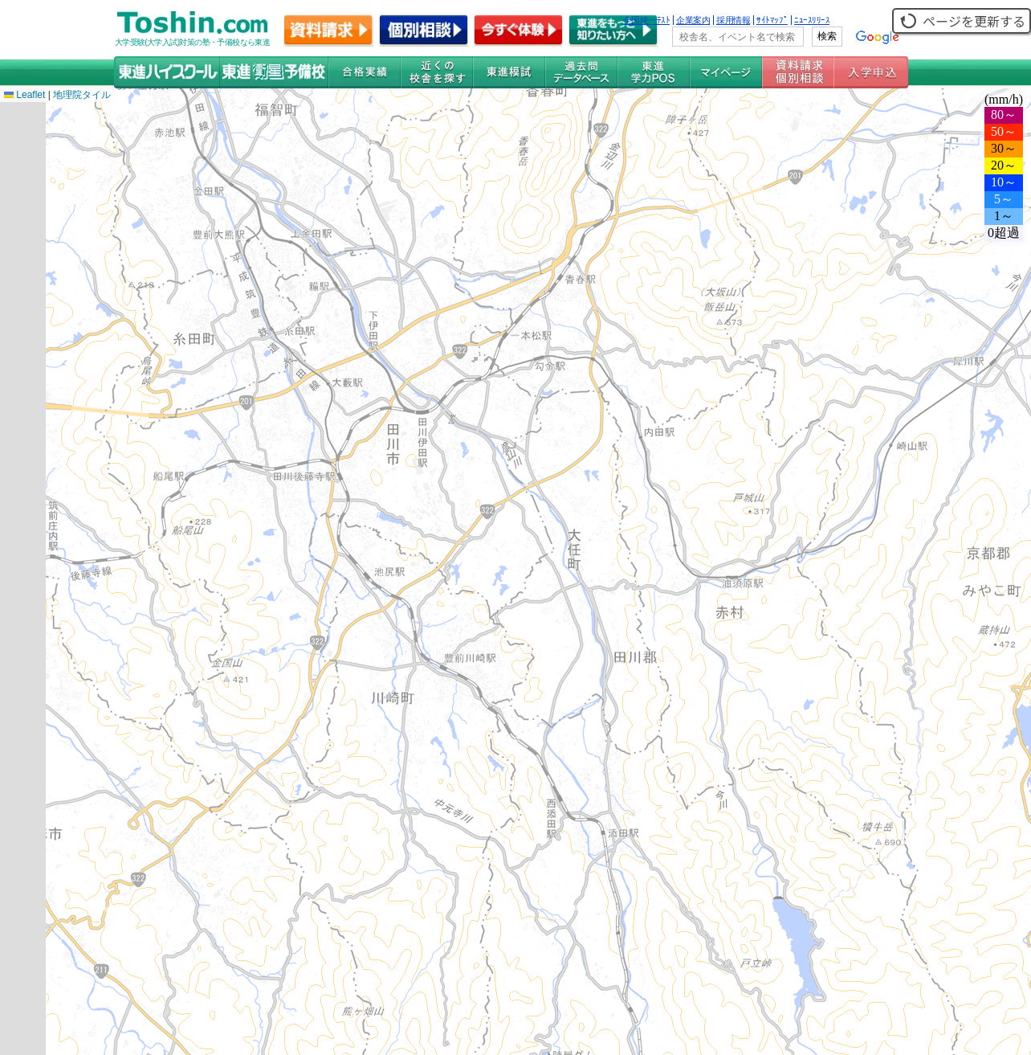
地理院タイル (82, 94)
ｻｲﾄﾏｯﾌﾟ (772, 20)
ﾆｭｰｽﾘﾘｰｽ (811, 20)
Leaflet (24, 94)
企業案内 (693, 20)
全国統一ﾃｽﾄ (646, 20)
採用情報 (733, 20)
